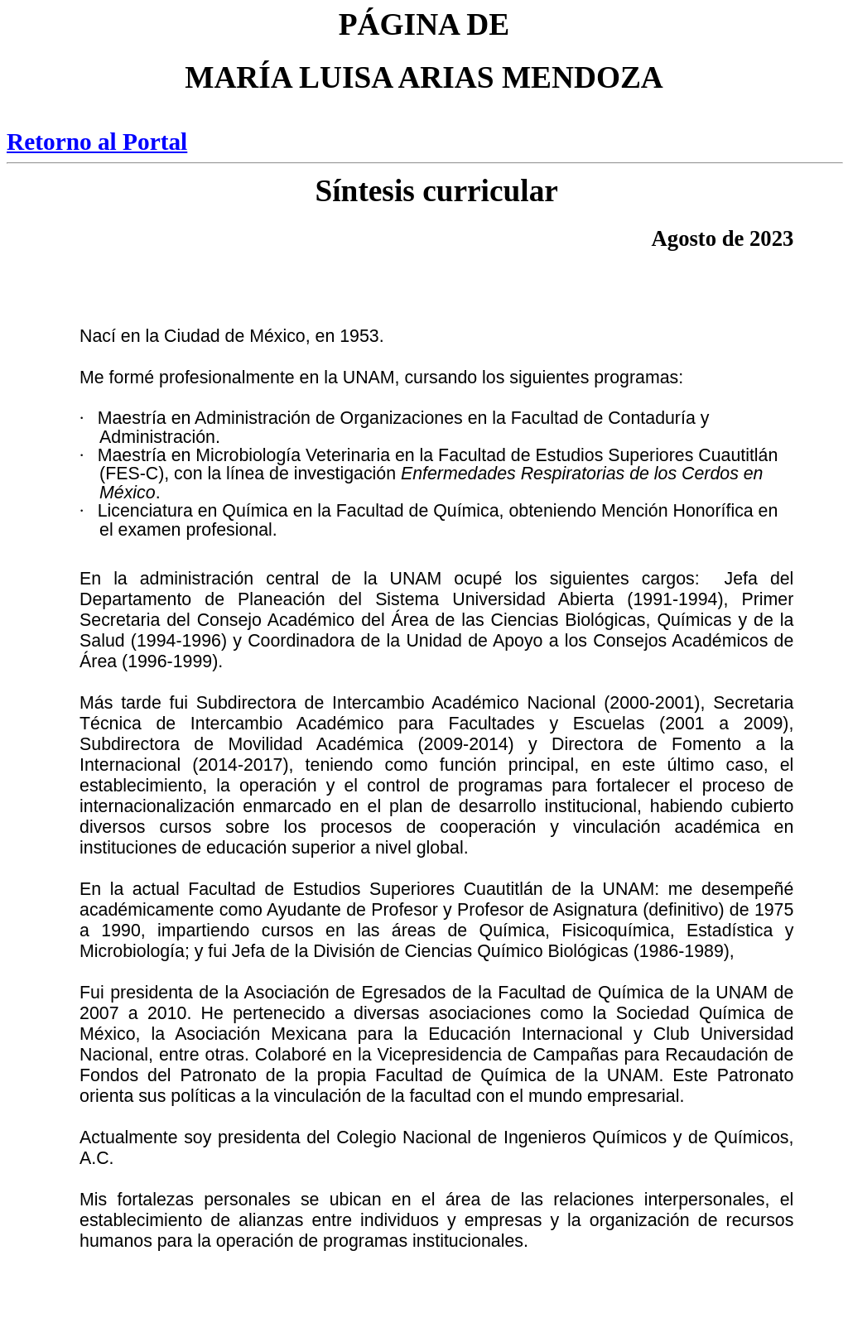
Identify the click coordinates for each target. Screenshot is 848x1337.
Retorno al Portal (97, 141)
